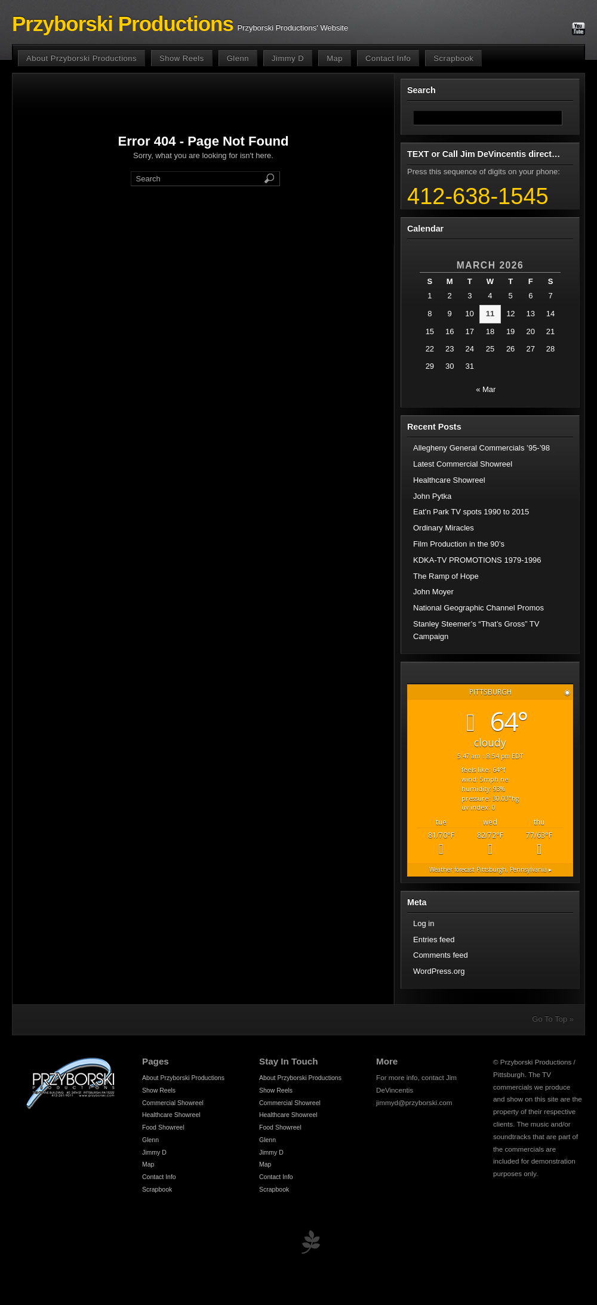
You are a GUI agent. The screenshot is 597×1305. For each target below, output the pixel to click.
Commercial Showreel (173, 1102)
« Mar (486, 389)
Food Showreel (163, 1127)
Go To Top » (553, 1018)
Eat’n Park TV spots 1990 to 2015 (471, 511)
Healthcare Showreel (449, 480)
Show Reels (181, 58)
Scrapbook (453, 58)
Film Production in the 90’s (458, 543)
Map (335, 58)
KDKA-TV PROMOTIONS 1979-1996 (477, 560)
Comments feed (440, 955)
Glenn (238, 58)
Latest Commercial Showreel (462, 463)
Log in (423, 923)
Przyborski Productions (122, 23)
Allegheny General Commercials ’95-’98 (481, 447)
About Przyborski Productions (81, 58)
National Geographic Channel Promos (478, 607)
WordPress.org (438, 971)
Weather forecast (490, 869)
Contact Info (388, 58)
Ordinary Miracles (443, 527)
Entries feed (433, 939)
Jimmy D (288, 58)
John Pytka (432, 496)
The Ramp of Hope (446, 576)
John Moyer (433, 591)
